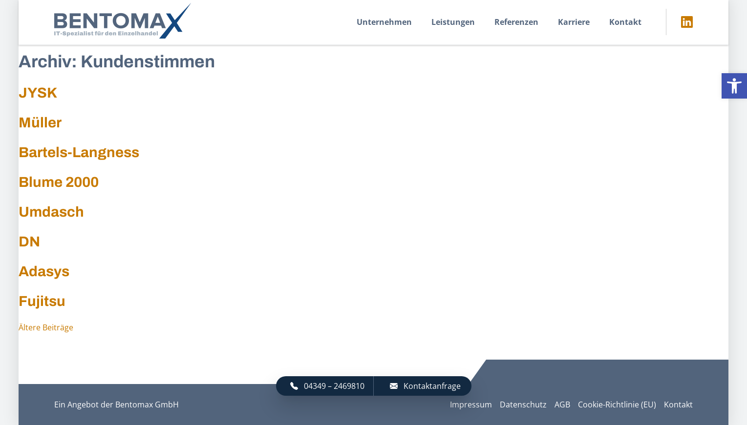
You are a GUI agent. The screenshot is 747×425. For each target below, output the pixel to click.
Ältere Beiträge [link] (46, 327)
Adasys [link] (44, 271)
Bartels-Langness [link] (79, 152)
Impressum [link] (471, 404)
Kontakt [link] (625, 22)
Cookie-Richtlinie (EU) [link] (617, 404)
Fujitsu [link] (42, 301)
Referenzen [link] (516, 22)
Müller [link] (40, 122)
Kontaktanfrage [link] (425, 386)
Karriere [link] (574, 22)
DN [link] (29, 241)
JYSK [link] (38, 93)
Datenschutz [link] (523, 404)
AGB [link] (562, 404)
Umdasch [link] (51, 212)
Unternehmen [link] (384, 22)
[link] (734, 86)
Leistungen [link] (453, 22)
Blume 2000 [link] (59, 182)
